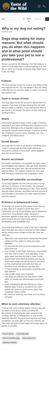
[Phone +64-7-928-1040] (44, 6)
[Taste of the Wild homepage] (19, 6)
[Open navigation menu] (39, 6)
